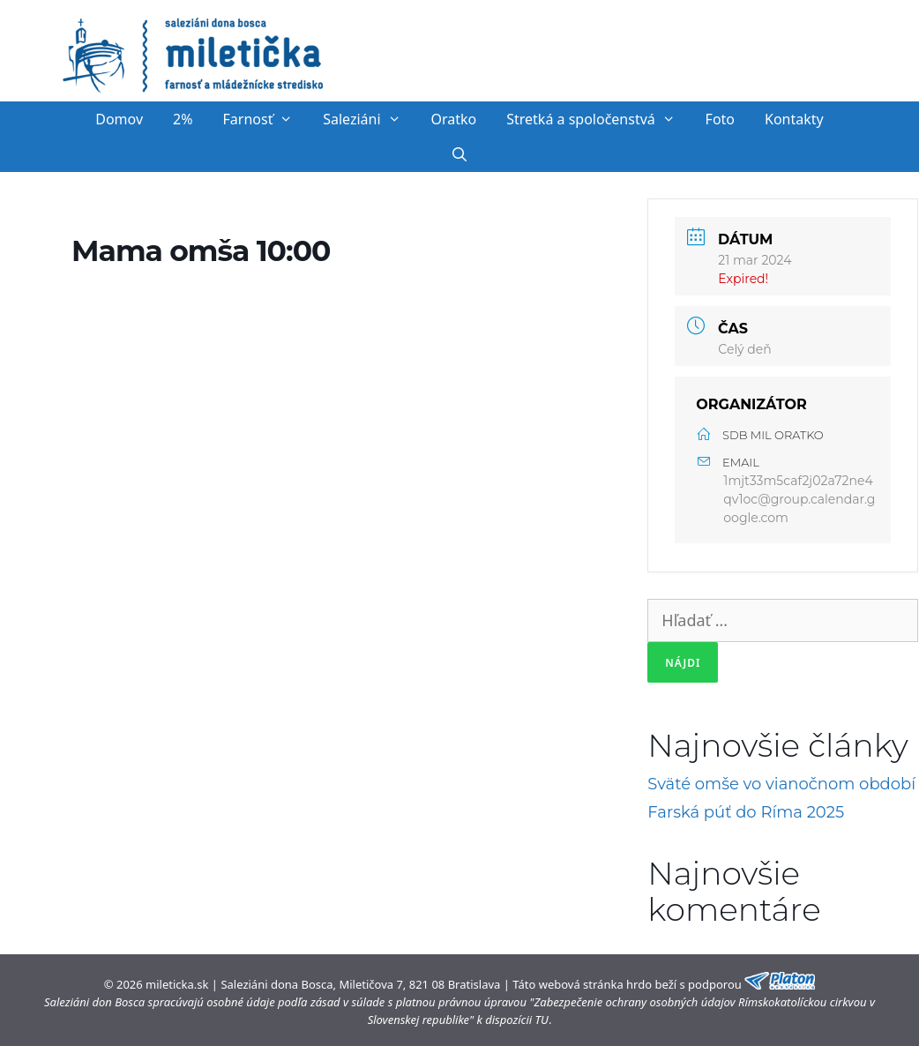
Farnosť (266, 119)
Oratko (453, 119)
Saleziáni (369, 119)
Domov (119, 119)
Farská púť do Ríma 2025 (745, 812)
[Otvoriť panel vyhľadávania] (460, 154)
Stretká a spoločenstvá (598, 119)
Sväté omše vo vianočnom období (781, 784)
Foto (720, 119)
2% (182, 119)
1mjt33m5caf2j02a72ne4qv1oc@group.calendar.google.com (799, 499)
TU (542, 1019)
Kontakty (794, 119)
